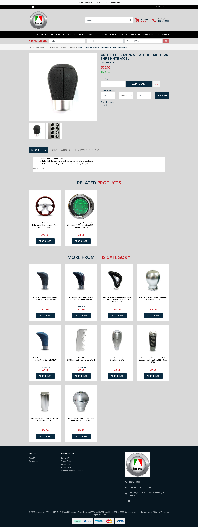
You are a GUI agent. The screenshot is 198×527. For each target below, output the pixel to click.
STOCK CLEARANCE (118, 34)
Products (135, 34)
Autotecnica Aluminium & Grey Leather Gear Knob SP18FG (45, 298)
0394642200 (163, 21)
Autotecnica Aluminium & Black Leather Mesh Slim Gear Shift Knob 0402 (153, 360)
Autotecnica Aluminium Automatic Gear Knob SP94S (117, 359)
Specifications (60, 150)
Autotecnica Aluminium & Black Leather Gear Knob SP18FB (81, 298)
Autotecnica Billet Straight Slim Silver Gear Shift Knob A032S (45, 419)
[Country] (126, 95)
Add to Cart (139, 84)
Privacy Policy (66, 461)
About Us (32, 458)
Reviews (87, 150)
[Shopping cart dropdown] (141, 20)
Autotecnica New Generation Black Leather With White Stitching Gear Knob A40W (117, 299)
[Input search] (107, 20)
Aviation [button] (55, 34)
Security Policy (66, 467)
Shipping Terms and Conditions (73, 470)
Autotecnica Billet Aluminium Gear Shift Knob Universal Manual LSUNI (81, 359)
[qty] (108, 95)
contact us (159, 7)
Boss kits (78, 34)
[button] (156, 84)
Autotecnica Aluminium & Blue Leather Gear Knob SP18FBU (45, 359)
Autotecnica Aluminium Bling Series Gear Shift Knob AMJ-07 (81, 419)
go (166, 41)
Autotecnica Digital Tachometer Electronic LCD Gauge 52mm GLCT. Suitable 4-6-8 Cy (81, 225)
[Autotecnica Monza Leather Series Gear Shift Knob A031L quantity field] (113, 84)
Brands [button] (165, 34)
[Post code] (144, 95)
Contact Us (33, 461)
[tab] (38, 150)
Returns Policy (66, 464)
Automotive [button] (42, 34)
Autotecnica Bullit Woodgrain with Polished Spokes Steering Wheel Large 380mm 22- (45, 225)
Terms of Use (66, 458)
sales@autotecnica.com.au (140, 487)
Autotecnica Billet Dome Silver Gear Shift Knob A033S (153, 298)
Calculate (162, 95)
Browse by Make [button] (151, 34)
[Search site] (131, 20)
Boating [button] (67, 34)
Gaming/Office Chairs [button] (96, 34)
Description (38, 150)
